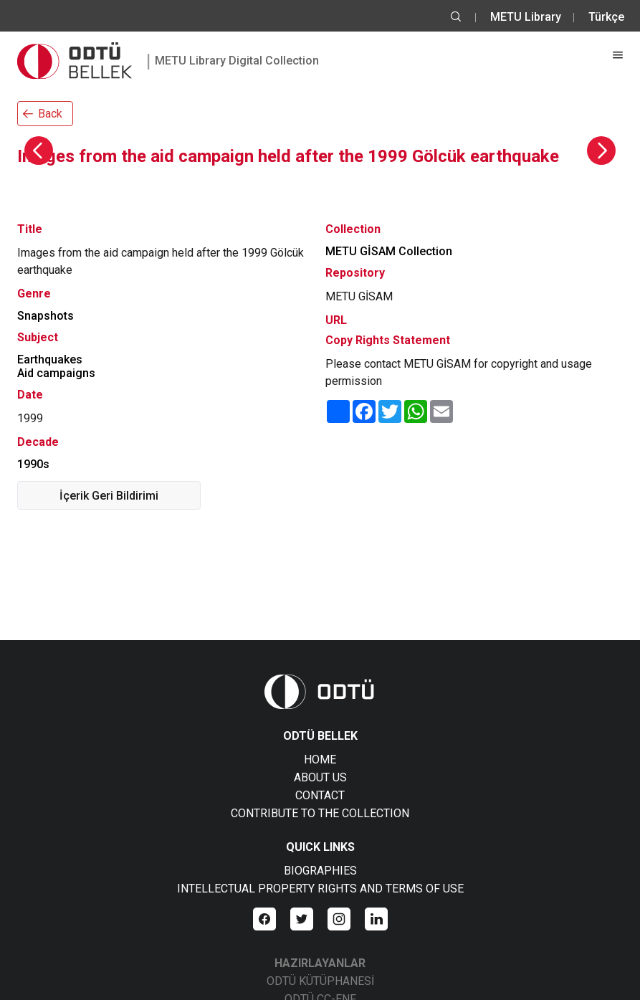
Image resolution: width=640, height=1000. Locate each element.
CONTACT (320, 795)
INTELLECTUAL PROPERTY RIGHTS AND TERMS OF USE (320, 888)
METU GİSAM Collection (388, 251)
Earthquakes (49, 359)
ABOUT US (320, 777)
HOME (320, 759)
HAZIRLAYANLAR (320, 963)
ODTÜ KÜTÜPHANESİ (320, 981)
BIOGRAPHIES (320, 870)
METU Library (525, 17)
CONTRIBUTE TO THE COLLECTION (320, 813)
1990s (33, 464)
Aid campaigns (56, 373)
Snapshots (45, 316)
